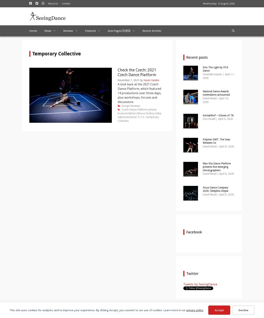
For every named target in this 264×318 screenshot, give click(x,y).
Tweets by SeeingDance (200, 284)
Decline (243, 310)
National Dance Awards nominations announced (216, 93)
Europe (126, 106)
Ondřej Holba (153, 113)
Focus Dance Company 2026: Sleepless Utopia (215, 189)
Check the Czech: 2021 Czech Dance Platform (137, 72)
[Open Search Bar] (233, 30)
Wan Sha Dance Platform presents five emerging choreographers (217, 167)
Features (94, 30)
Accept (219, 310)
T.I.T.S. (141, 117)
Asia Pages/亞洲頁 (123, 30)
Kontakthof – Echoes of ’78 (218, 115)
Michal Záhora (136, 113)
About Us (53, 3)
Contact (66, 3)
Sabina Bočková (127, 117)
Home (33, 30)
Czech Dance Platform (135, 109)
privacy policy (194, 310)
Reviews (72, 30)
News (52, 30)
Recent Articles (151, 30)
